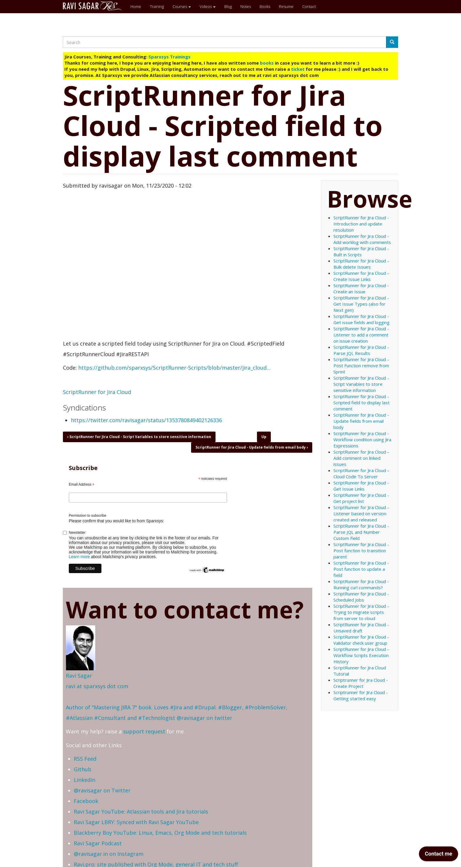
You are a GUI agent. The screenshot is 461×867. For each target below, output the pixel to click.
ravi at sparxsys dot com (97, 686)
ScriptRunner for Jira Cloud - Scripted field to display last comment (361, 402)
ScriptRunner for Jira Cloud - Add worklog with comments (362, 239)
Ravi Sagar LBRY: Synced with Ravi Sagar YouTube (136, 822)
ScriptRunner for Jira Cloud (97, 391)
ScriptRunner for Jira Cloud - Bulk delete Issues (361, 264)
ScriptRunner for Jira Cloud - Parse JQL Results (361, 350)
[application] (438, 855)
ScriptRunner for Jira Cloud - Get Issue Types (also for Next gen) (361, 304)
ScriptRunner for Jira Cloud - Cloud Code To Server (361, 473)
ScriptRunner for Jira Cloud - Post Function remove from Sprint (361, 365)
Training (157, 6)
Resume (286, 6)
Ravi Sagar (79, 675)
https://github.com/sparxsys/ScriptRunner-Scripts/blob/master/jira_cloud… (174, 367)
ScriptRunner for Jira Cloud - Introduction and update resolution (361, 224)
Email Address (81, 484)
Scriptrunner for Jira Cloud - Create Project (360, 683)
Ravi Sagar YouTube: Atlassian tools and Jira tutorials (141, 811)
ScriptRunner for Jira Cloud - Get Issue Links (361, 486)
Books (265, 6)
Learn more (79, 556)
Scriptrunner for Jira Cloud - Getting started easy (360, 695)
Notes (245, 6)
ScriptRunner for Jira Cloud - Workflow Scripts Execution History (361, 655)
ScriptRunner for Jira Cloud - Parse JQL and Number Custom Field (361, 532)
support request (144, 731)
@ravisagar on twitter (204, 717)
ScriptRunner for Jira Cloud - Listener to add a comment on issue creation (361, 335)
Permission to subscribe (87, 516)
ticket (298, 69)
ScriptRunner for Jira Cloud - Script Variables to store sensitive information (139, 436)
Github (82, 769)
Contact (309, 6)
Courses (182, 6)
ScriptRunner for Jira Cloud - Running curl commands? (361, 584)
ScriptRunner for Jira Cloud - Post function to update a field (361, 569)
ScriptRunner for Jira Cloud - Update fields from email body (252, 447)
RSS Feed (85, 758)
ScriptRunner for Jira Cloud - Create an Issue (361, 288)
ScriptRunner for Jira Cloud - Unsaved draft (361, 628)
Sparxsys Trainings (169, 57)
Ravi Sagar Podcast (98, 843)
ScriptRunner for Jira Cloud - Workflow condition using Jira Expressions (362, 439)
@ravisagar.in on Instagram (108, 853)
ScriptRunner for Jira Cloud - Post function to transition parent (361, 550)
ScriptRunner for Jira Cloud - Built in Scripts (361, 251)
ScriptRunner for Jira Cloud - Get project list (361, 498)
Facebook (86, 800)
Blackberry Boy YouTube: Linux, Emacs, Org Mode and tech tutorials (160, 832)
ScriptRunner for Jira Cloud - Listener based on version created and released (361, 513)
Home (136, 6)
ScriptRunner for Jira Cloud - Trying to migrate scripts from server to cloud (361, 612)
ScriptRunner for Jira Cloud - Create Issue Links (361, 276)
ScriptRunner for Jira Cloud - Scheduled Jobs (361, 597)
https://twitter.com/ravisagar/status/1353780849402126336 (146, 420)
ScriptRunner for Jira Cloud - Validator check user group (361, 640)
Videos (208, 6)
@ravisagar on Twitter (102, 790)
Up (263, 436)
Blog (228, 6)
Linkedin (84, 779)
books (267, 63)
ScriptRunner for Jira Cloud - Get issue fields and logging (361, 319)
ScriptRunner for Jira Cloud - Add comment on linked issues (361, 458)
